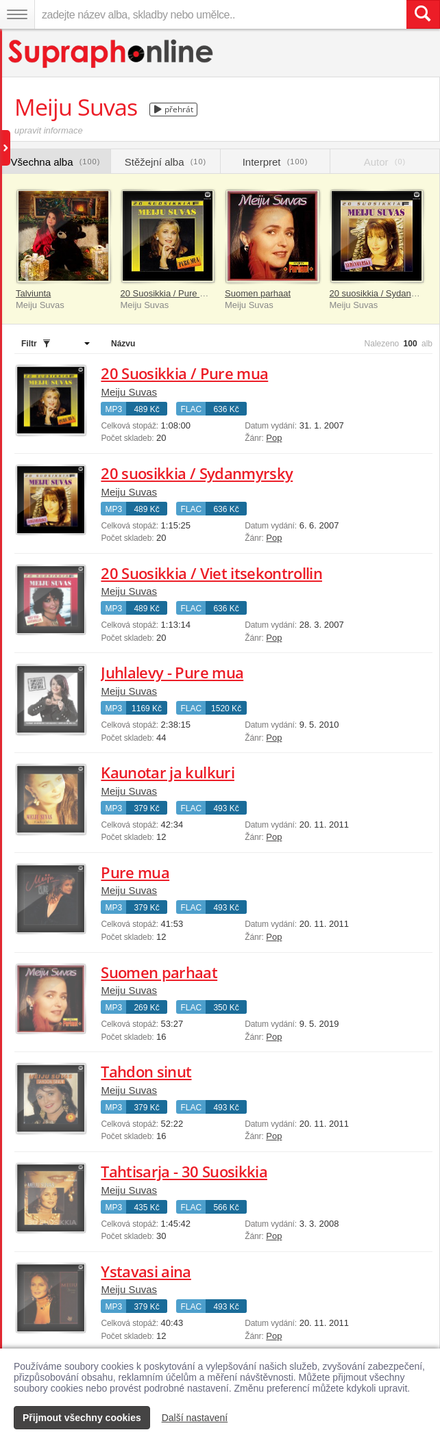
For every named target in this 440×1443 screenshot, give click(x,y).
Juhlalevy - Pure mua (172, 672)
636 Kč (226, 409)
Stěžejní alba (165, 162)
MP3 (113, 409)
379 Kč (146, 808)
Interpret (275, 162)
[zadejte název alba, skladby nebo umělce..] (220, 14)
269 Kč (146, 1007)
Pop (274, 438)
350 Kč (226, 1007)
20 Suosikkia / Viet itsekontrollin (211, 573)
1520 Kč (226, 708)
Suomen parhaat (258, 293)
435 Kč (146, 1207)
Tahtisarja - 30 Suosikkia (184, 1171)
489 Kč (146, 409)
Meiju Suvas (129, 392)
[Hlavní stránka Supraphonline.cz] (111, 53)
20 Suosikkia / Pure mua (169, 293)
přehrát (173, 109)
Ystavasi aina (146, 1271)
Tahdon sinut (146, 1071)
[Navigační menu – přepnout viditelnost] (17, 14)
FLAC (190, 409)
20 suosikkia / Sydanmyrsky (384, 293)
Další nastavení (195, 1417)
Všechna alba (56, 162)
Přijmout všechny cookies (82, 1417)
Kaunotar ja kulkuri (167, 772)
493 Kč (226, 808)
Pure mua (135, 872)
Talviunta (33, 293)
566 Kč (226, 1207)
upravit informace (48, 130)
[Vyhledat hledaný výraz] (423, 14)
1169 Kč (147, 708)
